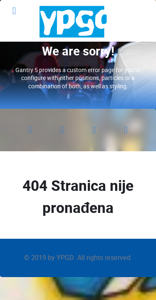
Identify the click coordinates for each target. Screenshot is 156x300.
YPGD (65, 257)
